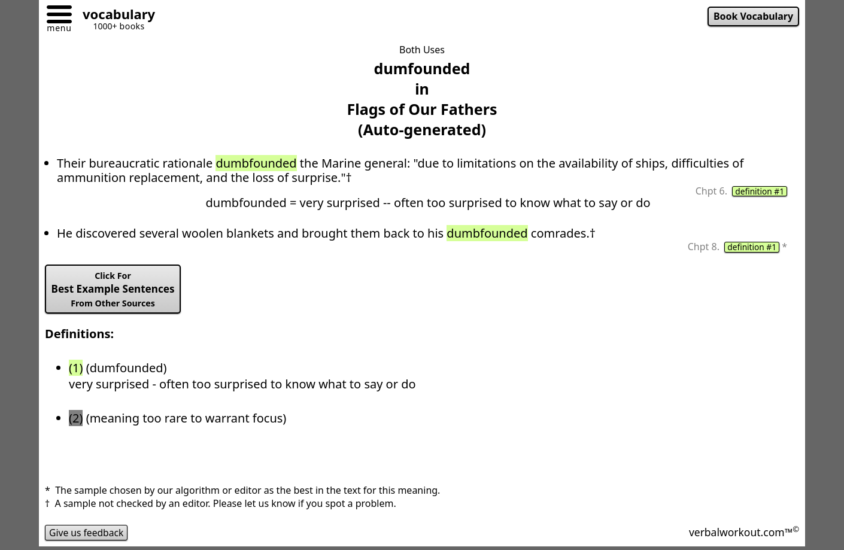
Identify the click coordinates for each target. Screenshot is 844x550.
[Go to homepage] (114, 16)
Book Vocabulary (752, 16)
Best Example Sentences (114, 291)
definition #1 (759, 191)
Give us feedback (87, 534)
